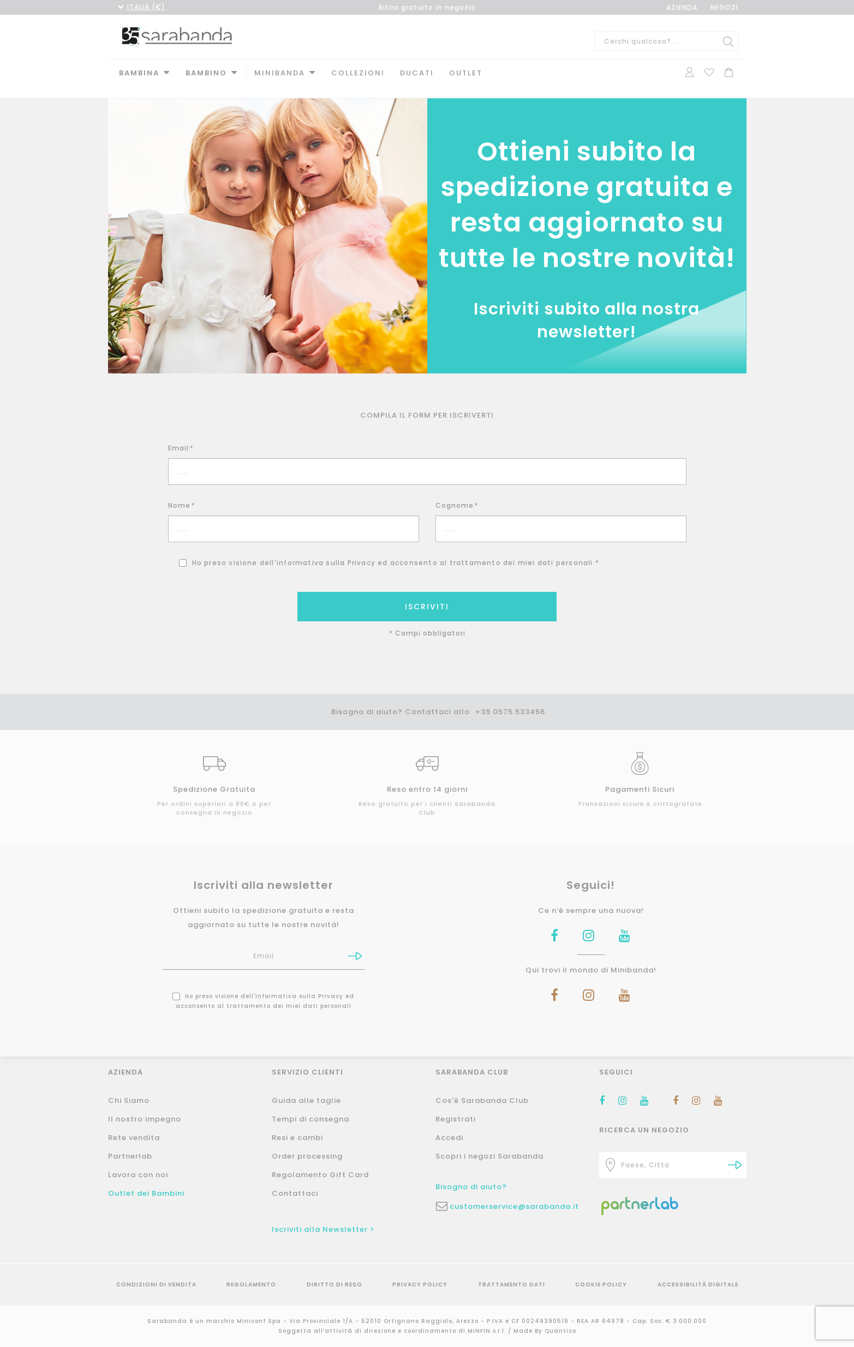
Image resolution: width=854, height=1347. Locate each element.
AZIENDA (681, 7)
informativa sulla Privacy (326, 551)
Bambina (139, 73)
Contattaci (295, 1193)
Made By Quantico (544, 1331)
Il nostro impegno (144, 1119)
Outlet (465, 73)
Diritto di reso (334, 1284)
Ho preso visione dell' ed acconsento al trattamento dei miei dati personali (263, 990)
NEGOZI (724, 7)
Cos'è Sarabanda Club (482, 1100)
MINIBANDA (279, 73)
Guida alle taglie (306, 1100)
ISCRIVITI (427, 595)
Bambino (206, 73)
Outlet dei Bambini (146, 1193)
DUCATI (417, 73)
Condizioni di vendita (156, 1284)
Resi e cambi (297, 1137)
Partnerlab (130, 1156)
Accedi (449, 1137)
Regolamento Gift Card (320, 1175)
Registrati (455, 1119)
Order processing (307, 1156)
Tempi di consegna (310, 1119)
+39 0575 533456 (510, 701)
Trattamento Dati (511, 1284)
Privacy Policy (419, 1284)
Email (180, 437)
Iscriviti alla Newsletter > (323, 1229)
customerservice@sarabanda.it (514, 1206)
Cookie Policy (601, 1284)
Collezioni (358, 73)
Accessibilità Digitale (698, 1284)
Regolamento (251, 1284)
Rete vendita (134, 1137)
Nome (181, 494)
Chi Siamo (129, 1100)
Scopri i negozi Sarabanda (489, 1156)
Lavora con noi (138, 1175)
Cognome (456, 494)
